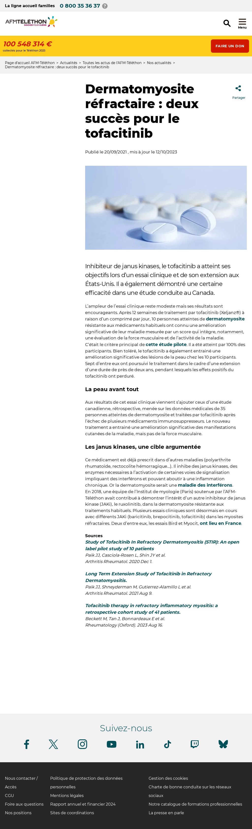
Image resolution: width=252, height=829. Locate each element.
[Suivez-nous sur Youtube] (111, 746)
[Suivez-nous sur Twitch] (195, 747)
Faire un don (230, 46)
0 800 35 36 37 (80, 5)
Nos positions (18, 813)
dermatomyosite (225, 319)
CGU (9, 795)
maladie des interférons (205, 485)
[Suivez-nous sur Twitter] (53, 748)
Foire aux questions (24, 804)
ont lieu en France (220, 523)
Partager (238, 90)
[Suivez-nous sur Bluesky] (223, 748)
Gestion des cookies (168, 778)
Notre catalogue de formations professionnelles (195, 804)
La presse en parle (166, 813)
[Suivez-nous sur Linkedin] (140, 747)
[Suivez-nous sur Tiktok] (167, 747)
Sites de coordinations (72, 813)
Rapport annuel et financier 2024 (83, 804)
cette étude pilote (166, 344)
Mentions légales (67, 795)
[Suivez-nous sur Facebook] (26, 748)
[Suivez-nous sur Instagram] (82, 748)
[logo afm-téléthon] (31, 26)
